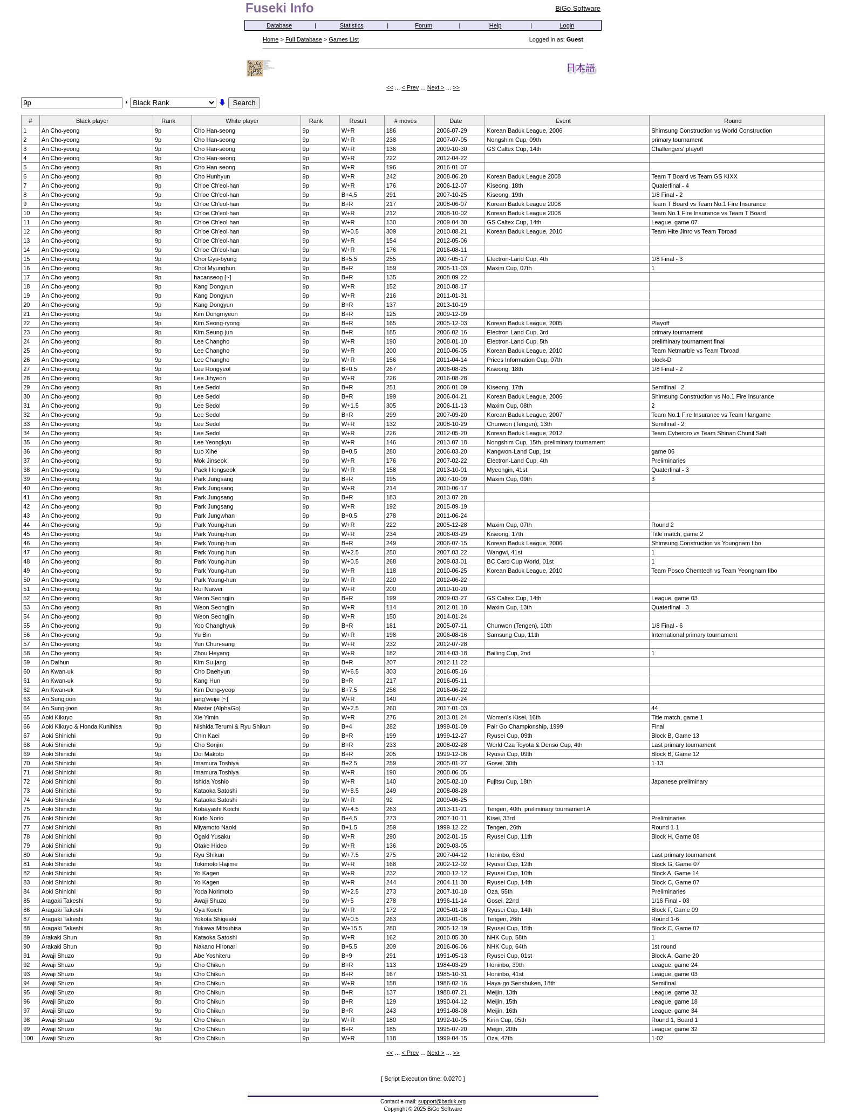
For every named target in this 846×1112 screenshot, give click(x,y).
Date (459, 120)
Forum (423, 25)
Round (736, 120)
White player (245, 120)
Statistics (352, 25)
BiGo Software (578, 8)
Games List (344, 39)
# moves (409, 120)
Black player (95, 120)
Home (270, 39)
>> (456, 87)
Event (567, 120)
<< (389, 87)
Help (495, 25)
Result (361, 120)
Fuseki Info (279, 8)
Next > (436, 87)
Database (279, 25)
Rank (171, 120)
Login (567, 25)
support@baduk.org (442, 1101)
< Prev (410, 87)
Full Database (303, 39)
